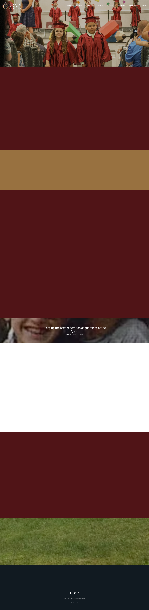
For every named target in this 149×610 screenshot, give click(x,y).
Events (100, 6)
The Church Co (74, 602)
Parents (144, 6)
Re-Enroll (121, 6)
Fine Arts (90, 6)
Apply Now (133, 6)
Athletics (79, 6)
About (69, 6)
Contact (110, 6)
